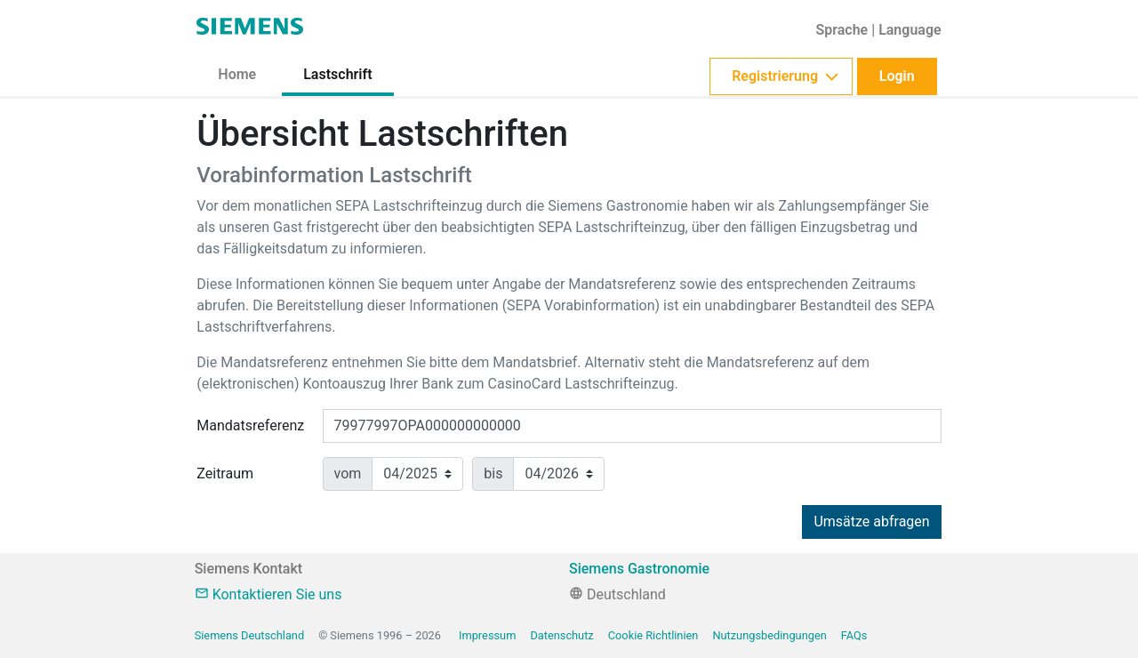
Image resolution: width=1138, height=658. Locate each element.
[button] (878, 30)
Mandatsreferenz (250, 425)
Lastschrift (337, 74)
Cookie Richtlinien (653, 635)
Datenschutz (561, 635)
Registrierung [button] (775, 76)
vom (348, 473)
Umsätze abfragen (871, 521)
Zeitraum (224, 473)
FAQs (854, 635)
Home (237, 74)
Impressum (487, 635)
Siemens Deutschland (249, 635)
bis (493, 473)
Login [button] (897, 76)
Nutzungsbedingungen (769, 635)
